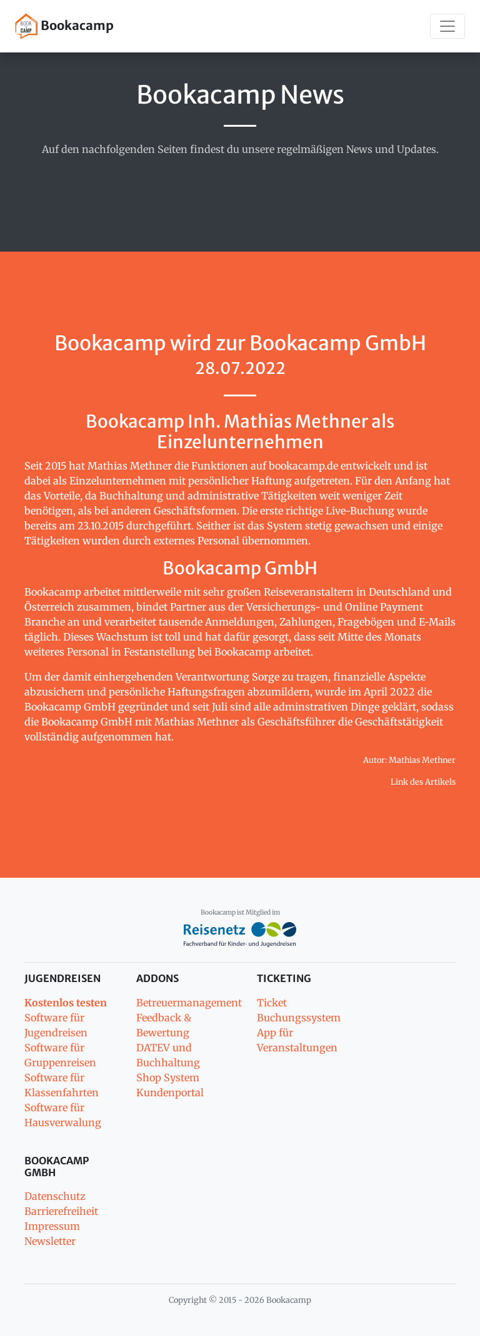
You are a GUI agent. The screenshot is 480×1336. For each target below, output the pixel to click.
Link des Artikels (423, 782)
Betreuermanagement (189, 1002)
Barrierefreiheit (61, 1211)
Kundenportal (170, 1092)
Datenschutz (55, 1196)
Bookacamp (64, 26)
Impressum (52, 1226)
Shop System (167, 1077)
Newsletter (50, 1241)
